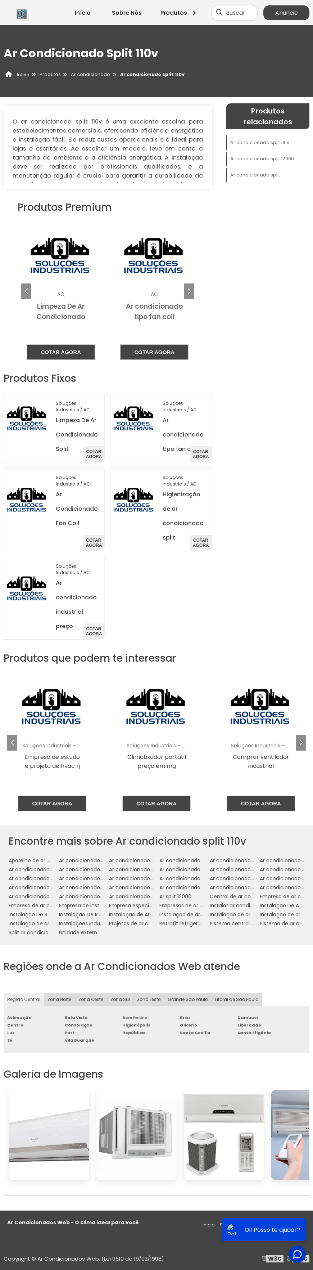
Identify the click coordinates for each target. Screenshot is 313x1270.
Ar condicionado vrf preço (141, 896)
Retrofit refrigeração (185, 923)
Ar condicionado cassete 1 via (247, 860)
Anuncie (286, 13)
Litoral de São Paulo (236, 999)
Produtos (179, 13)
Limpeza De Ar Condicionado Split (77, 434)
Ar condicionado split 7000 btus (249, 887)
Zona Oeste (90, 999)
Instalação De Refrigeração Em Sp (101, 914)
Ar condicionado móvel (138, 878)
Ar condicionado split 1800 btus (198, 887)
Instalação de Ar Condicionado (147, 914)
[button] (189, 291)
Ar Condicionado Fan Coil (77, 508)
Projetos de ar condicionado (144, 923)
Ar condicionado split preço (43, 896)
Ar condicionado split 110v (259, 142)
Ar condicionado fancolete (193, 869)
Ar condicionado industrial (242, 869)
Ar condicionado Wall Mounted (147, 860)
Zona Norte (59, 999)
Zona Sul (120, 999)
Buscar (235, 13)
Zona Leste (148, 999)
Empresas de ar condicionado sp (200, 905)
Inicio (209, 1224)
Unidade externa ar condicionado (101, 932)
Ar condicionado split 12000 (262, 158)
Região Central (23, 999)
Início (83, 13)
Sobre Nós (127, 13)
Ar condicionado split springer (96, 896)
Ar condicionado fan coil (139, 869)
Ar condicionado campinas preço (201, 860)
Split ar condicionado (35, 932)
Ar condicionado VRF (84, 860)
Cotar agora (61, 352)
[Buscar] (219, 12)
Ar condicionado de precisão (45, 869)
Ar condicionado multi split (42, 878)
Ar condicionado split (255, 174)
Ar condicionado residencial (194, 878)
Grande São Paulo (188, 999)
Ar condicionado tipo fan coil (183, 434)
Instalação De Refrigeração (43, 914)
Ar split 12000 (175, 896)
